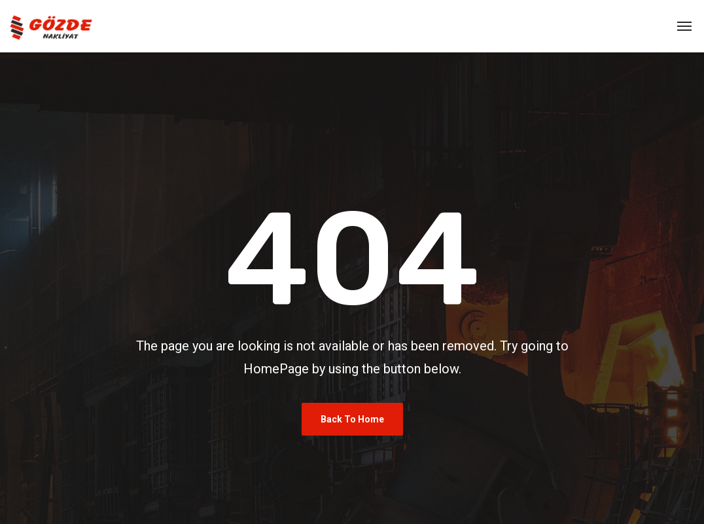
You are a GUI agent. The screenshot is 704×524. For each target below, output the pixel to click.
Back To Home (352, 419)
